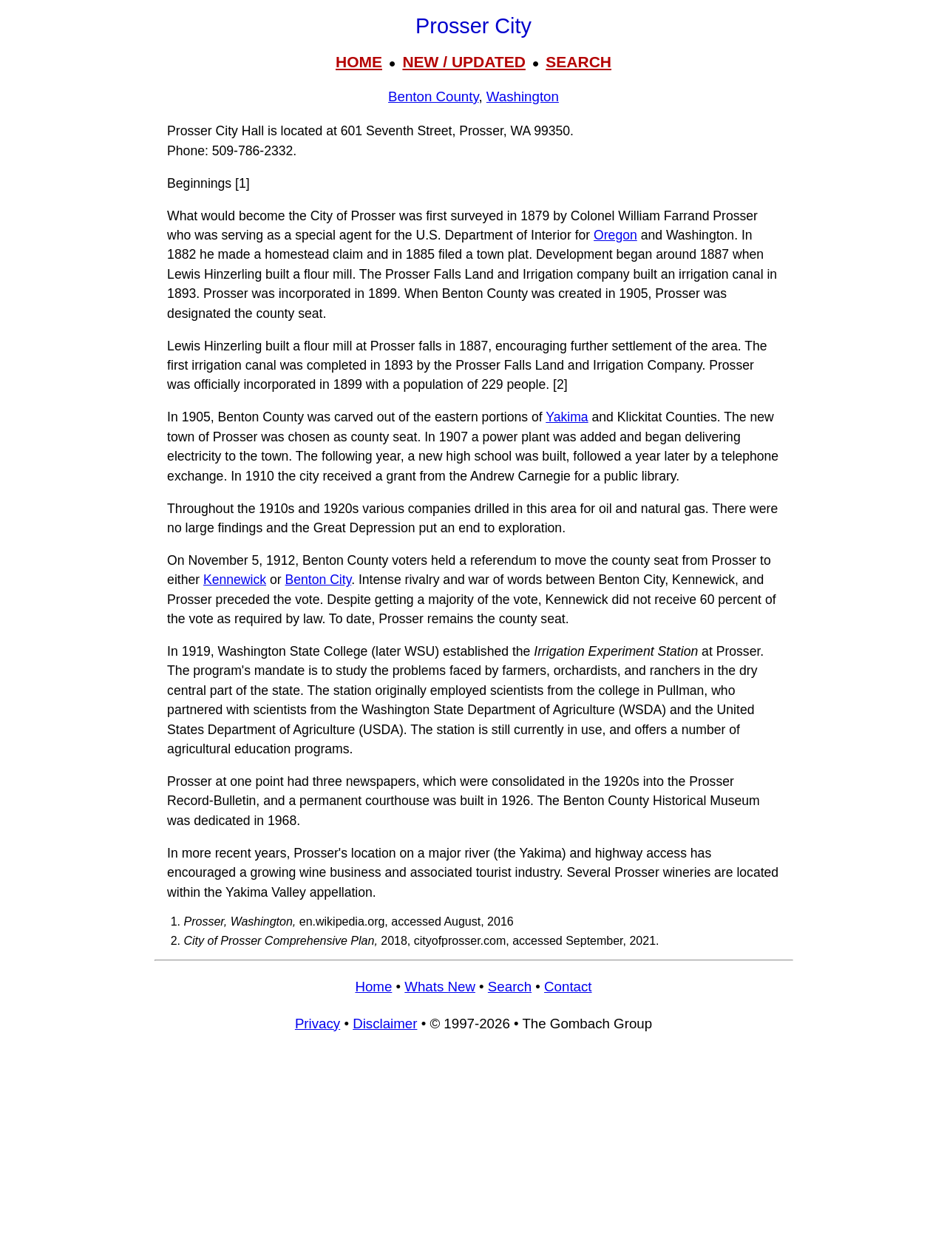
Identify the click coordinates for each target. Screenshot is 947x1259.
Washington (522, 96)
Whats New (439, 986)
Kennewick (234, 579)
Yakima (567, 417)
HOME (359, 61)
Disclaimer (385, 1023)
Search (510, 986)
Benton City (318, 579)
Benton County (433, 96)
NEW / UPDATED (463, 61)
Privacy (317, 1023)
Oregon (615, 235)
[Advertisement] (474, 1152)
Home (373, 986)
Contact (567, 986)
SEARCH (578, 61)
